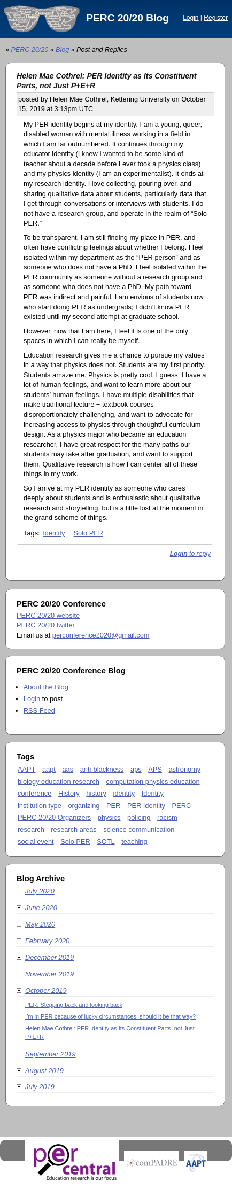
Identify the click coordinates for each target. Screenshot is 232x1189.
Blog (62, 49)
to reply (190, 553)
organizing (83, 806)
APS (155, 769)
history (96, 793)
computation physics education (153, 782)
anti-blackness (102, 769)
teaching (134, 841)
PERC (181, 806)
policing (138, 817)
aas (67, 769)
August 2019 (40, 1071)
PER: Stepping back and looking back (73, 1004)
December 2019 (45, 957)
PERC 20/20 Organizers (54, 817)
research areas (73, 830)
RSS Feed (39, 710)
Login (190, 17)
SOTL (105, 841)
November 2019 (45, 974)
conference (34, 793)
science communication (138, 830)
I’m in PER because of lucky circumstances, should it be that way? (110, 1016)
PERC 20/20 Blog (127, 18)
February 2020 (43, 941)
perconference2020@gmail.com (101, 635)
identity (124, 793)
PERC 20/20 (29, 49)
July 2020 (36, 891)
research (31, 830)
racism (167, 817)
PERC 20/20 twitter (46, 625)
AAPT (26, 769)
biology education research (58, 782)
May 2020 (36, 924)
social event (36, 841)
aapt (49, 769)
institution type (39, 806)
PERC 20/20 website (48, 615)
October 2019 (42, 990)
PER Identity (146, 806)
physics (109, 817)
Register (216, 17)
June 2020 (37, 908)
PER (113, 806)
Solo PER (88, 533)
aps (136, 769)
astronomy (184, 769)
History (69, 793)
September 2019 (46, 1054)
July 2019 (36, 1087)
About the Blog (46, 687)
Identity (54, 533)
